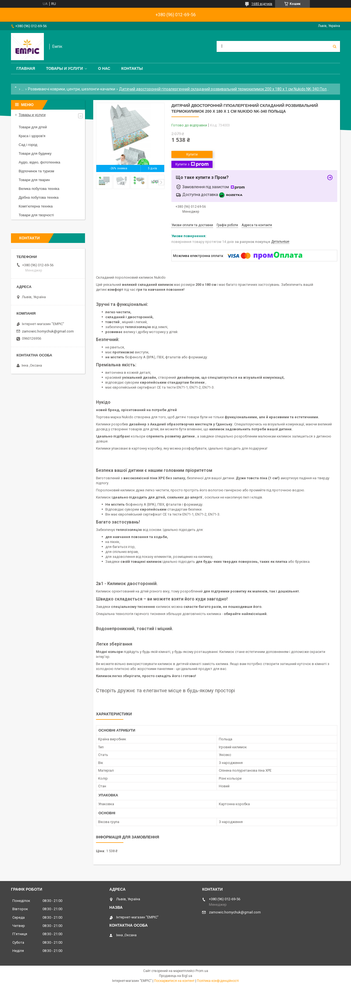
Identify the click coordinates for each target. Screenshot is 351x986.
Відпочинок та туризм (36, 171)
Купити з (191, 164)
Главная (25, 68)
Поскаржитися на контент (174, 981)
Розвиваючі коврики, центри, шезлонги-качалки (71, 89)
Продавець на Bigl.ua (175, 976)
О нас (104, 68)
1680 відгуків (261, 4)
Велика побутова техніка (39, 189)
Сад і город (28, 145)
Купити (192, 154)
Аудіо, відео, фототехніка (39, 162)
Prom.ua (202, 971)
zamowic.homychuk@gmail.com (48, 331)
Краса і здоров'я (32, 136)
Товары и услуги (64, 68)
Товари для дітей (33, 127)
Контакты (132, 68)
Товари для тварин (34, 180)
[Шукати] (334, 46)
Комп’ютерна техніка (36, 206)
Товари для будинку (35, 153)
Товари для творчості (36, 215)
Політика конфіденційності (218, 981)
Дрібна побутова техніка (38, 197)
